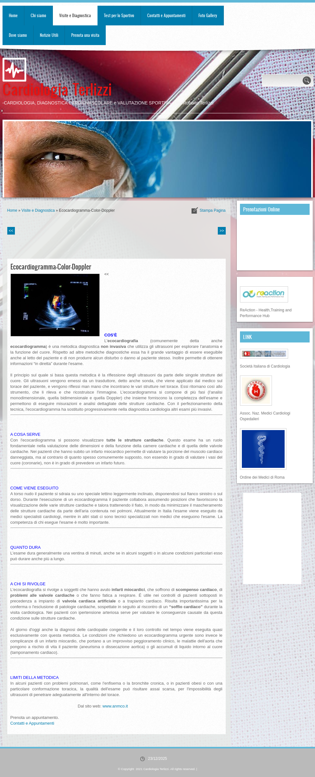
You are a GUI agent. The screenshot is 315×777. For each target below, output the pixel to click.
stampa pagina (212, 210)
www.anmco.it (115, 706)
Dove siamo (18, 35)
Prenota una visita (85, 35)
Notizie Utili (49, 35)
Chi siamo (38, 15)
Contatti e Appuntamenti (166, 15)
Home (13, 15)
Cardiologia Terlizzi (57, 88)
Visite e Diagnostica (75, 15)
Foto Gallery (207, 15)
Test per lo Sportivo (119, 15)
